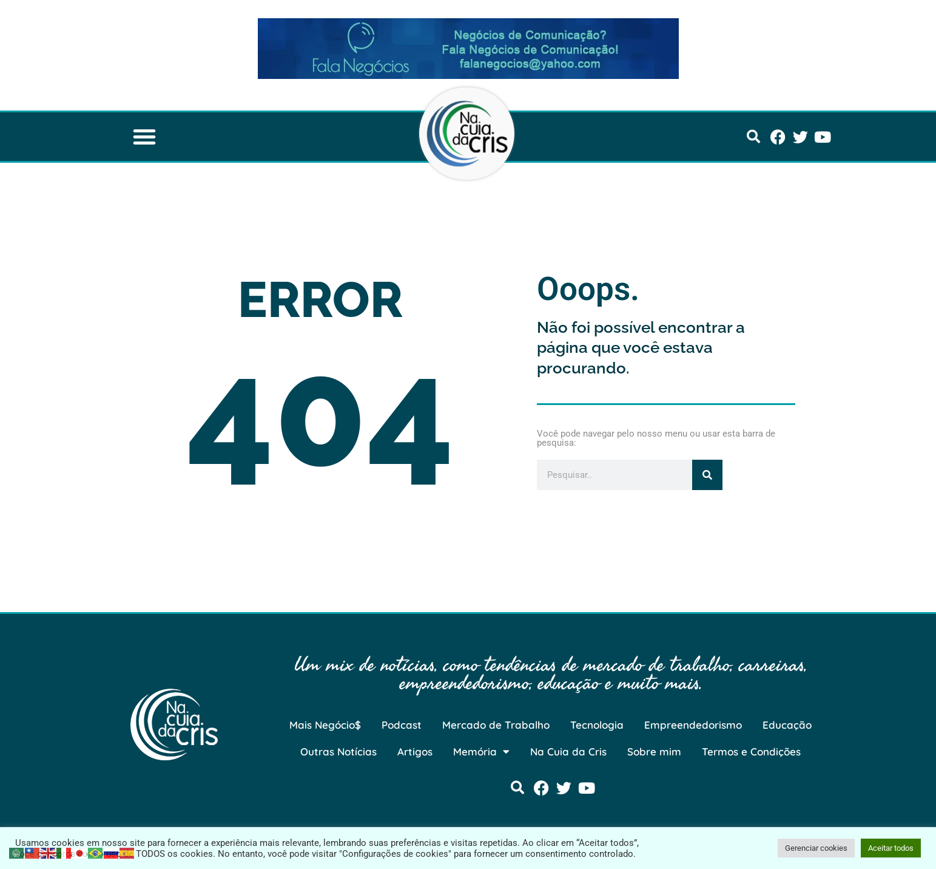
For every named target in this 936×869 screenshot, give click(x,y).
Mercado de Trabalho (496, 724)
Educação (787, 724)
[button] (144, 136)
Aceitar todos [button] (891, 848)
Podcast (402, 724)
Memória (481, 751)
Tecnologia (597, 724)
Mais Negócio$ (325, 724)
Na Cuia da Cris (568, 751)
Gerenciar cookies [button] (816, 848)
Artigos (415, 751)
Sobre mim (654, 751)
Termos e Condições (751, 751)
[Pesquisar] (707, 475)
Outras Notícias (338, 751)
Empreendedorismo (693, 724)
